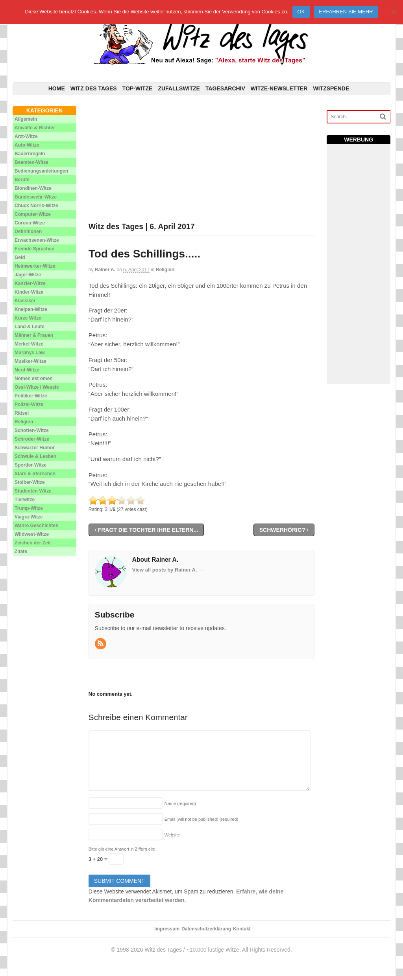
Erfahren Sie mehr (346, 12)
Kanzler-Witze (30, 283)
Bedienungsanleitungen (41, 171)
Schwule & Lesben (35, 456)
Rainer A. (105, 269)
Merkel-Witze (29, 344)
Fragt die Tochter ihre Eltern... (146, 530)
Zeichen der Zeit (33, 543)
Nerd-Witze (27, 370)
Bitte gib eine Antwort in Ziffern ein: (122, 849)
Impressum (166, 929)
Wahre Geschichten (37, 525)
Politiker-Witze (31, 396)
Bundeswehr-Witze (36, 197)
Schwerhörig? (284, 530)
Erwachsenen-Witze (37, 240)
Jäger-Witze (28, 275)
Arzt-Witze (26, 136)
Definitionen (28, 231)
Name (180, 803)
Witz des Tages (93, 88)
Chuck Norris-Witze (36, 205)
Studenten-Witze (33, 491)
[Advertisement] (202, 161)
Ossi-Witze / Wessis (37, 387)
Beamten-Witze (31, 162)
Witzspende (331, 88)
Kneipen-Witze (31, 309)
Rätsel (22, 413)
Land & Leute (29, 326)
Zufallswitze (179, 88)
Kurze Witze (28, 318)
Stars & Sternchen (35, 473)
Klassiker (25, 300)
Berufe (22, 179)
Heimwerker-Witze (35, 266)
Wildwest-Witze (32, 534)
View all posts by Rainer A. (167, 570)
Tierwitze (25, 499)
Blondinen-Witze (33, 188)
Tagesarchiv (225, 88)
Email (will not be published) (201, 819)
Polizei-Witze (29, 404)
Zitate (21, 551)
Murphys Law (30, 352)
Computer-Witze (33, 214)
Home (56, 88)
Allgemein (26, 119)
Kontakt (242, 929)
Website (172, 835)
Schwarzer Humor (35, 447)
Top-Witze (137, 88)
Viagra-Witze (29, 517)
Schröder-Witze (32, 439)
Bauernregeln (30, 153)
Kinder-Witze (29, 292)
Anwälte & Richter (35, 128)
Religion (165, 269)
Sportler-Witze (30, 465)
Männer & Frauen (34, 335)
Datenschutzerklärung (206, 929)
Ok (301, 12)
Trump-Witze (29, 508)
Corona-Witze (30, 223)
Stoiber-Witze (30, 482)
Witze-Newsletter (279, 88)
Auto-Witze (27, 145)
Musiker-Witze (30, 361)
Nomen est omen (34, 378)
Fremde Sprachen (34, 249)
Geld (20, 257)
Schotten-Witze (32, 430)
